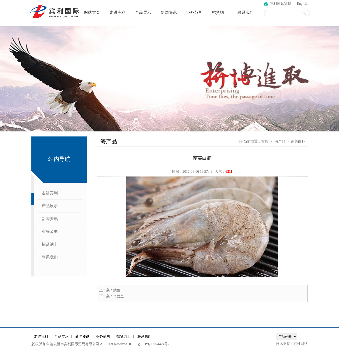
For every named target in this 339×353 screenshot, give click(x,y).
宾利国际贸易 (280, 4)
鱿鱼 (116, 290)
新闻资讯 (169, 12)
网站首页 (92, 12)
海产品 (280, 141)
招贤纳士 (220, 12)
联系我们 (246, 12)
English (302, 4)
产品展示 (143, 12)
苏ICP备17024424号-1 (154, 344)
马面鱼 (118, 296)
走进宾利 (117, 12)
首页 (264, 141)
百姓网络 (301, 344)
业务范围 (194, 12)
